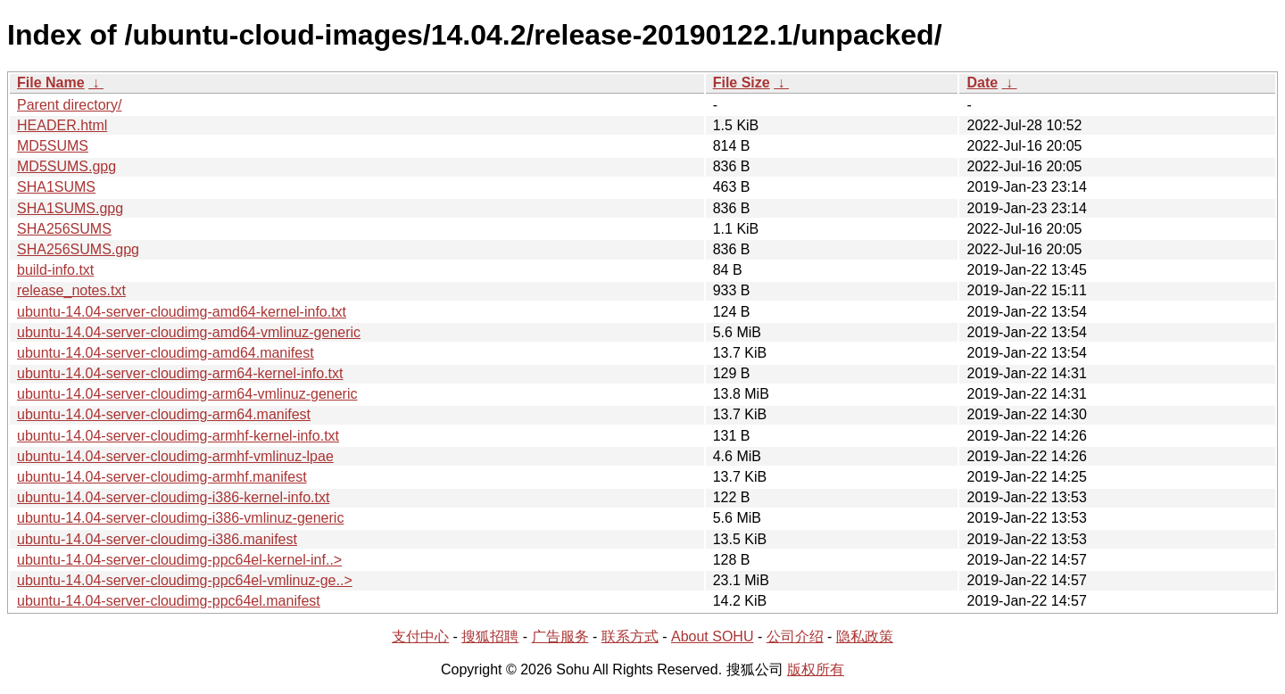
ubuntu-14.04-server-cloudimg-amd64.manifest (165, 352)
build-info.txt (55, 269)
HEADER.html (62, 125)
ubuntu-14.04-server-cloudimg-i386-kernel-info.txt (173, 497)
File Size (741, 82)
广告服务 (560, 636)
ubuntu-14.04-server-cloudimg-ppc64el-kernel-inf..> (179, 559)
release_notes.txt (71, 290)
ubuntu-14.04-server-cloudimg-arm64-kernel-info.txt (180, 373)
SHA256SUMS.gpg (78, 249)
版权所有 (815, 669)
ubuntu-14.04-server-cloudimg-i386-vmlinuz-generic (180, 517)
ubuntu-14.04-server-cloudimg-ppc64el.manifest (168, 600)
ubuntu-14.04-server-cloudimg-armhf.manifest (162, 476)
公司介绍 (795, 636)
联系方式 (630, 636)
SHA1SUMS (56, 186)
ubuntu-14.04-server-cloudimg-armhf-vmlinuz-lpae (175, 456)
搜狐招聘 (489, 636)
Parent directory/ (69, 104)
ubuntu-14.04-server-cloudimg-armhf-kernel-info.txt (178, 435)
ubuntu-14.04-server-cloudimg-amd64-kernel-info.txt (181, 311)
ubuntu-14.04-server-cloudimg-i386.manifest (157, 539)
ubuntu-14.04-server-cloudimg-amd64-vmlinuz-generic (189, 332)
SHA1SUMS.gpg (70, 208)
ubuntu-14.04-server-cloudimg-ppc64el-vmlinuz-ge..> (184, 580)
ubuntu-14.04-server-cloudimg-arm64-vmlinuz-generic (187, 393)
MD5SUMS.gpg (66, 166)
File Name (51, 82)
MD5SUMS (52, 145)
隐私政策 (864, 636)
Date (982, 82)
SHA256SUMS (64, 228)
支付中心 (420, 636)
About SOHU (712, 636)
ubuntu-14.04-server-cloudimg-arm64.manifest (164, 414)
